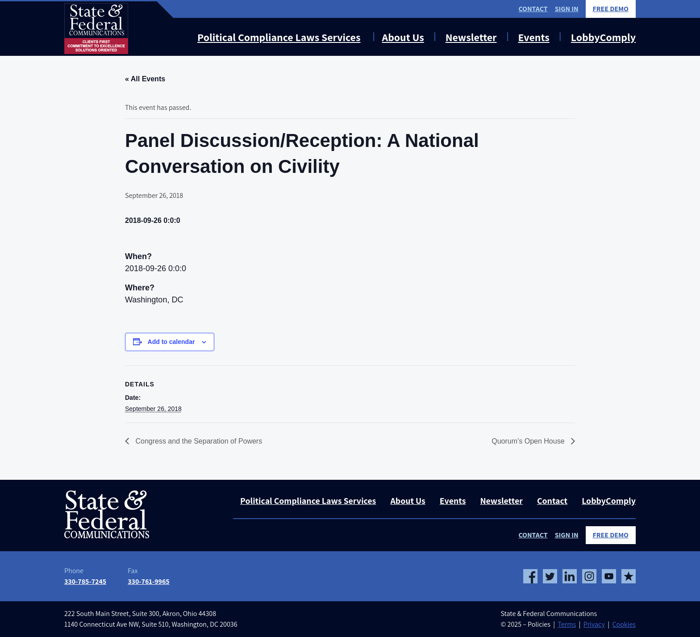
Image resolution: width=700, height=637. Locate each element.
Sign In (567, 8)
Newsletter (471, 37)
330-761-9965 (149, 581)
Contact (532, 8)
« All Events (145, 79)
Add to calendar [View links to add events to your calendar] (171, 341)
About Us (403, 37)
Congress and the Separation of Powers (197, 441)
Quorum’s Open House (529, 441)
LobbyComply (603, 37)
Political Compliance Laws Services (278, 37)
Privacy (594, 624)
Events (533, 37)
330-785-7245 (85, 581)
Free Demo (611, 8)
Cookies (624, 624)
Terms (567, 624)
